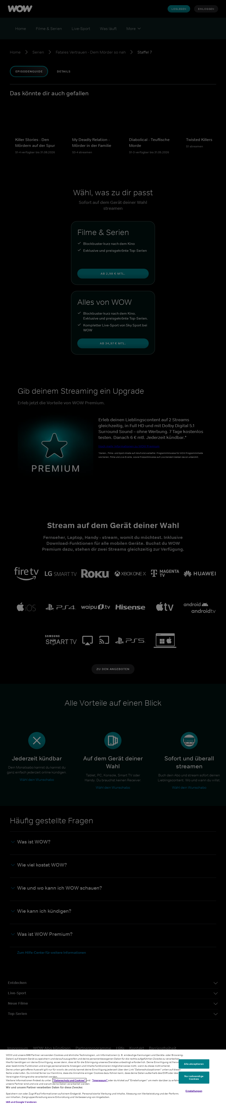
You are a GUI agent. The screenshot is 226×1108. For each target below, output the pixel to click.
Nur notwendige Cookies (193, 1077)
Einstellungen (194, 1091)
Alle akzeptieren (194, 1064)
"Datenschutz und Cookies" (69, 1080)
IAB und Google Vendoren (21, 1102)
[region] (113, 1079)
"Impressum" (100, 1080)
